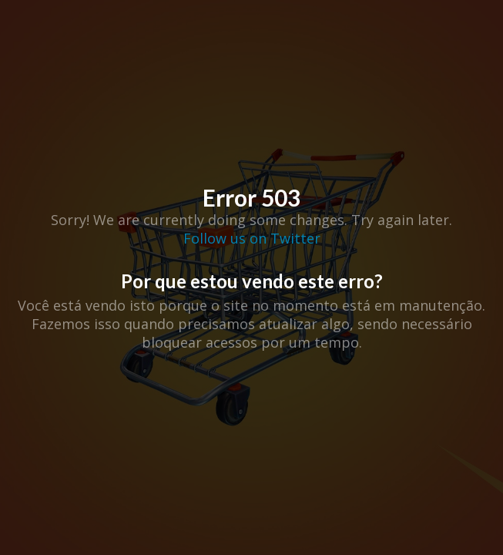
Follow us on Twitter (251, 238)
